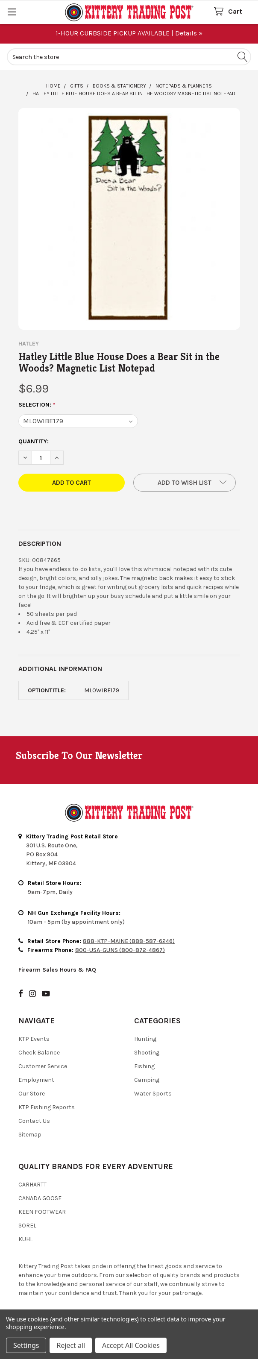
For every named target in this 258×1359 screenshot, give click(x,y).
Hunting (145, 1039)
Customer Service (42, 1066)
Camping (146, 1080)
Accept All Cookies (131, 1345)
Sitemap (29, 1134)
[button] (184, 483)
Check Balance (39, 1052)
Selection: (37, 405)
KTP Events (34, 1039)
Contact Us (34, 1121)
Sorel (27, 1225)
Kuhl (25, 1239)
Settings (26, 1345)
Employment (36, 1080)
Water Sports (153, 1093)
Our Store (31, 1093)
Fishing (144, 1066)
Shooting (146, 1052)
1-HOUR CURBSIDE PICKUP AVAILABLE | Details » (129, 33)
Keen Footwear (42, 1211)
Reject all (70, 1345)
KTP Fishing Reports (46, 1107)
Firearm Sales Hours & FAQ (57, 969)
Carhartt (32, 1184)
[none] (129, 219)
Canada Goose (40, 1198)
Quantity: (33, 441)
